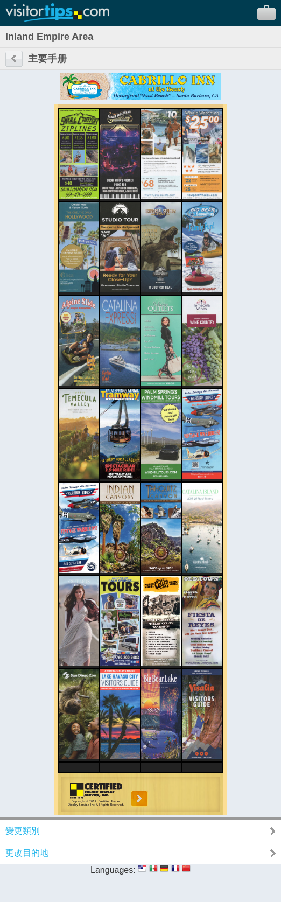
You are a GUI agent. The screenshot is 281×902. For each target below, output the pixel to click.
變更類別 (22, 830)
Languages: (113, 870)
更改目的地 (26, 852)
